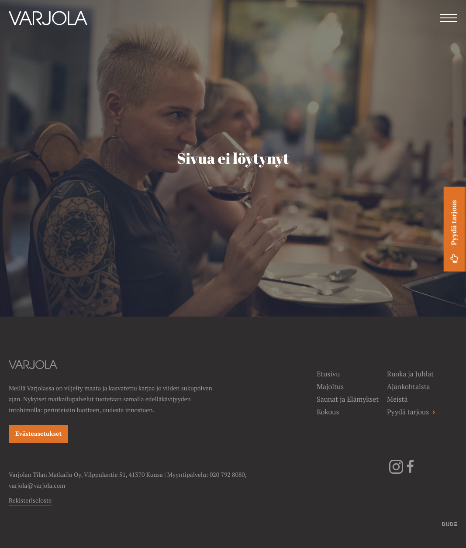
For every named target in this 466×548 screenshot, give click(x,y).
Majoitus (330, 386)
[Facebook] (410, 472)
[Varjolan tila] (48, 29)
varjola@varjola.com (37, 486)
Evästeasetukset (38, 434)
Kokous (328, 412)
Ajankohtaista (408, 386)
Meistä (397, 399)
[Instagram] (396, 472)
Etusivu (328, 374)
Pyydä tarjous (454, 232)
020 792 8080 (227, 475)
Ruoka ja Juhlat (410, 374)
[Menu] (448, 19)
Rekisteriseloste (30, 501)
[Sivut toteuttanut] (449, 523)
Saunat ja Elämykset (348, 399)
